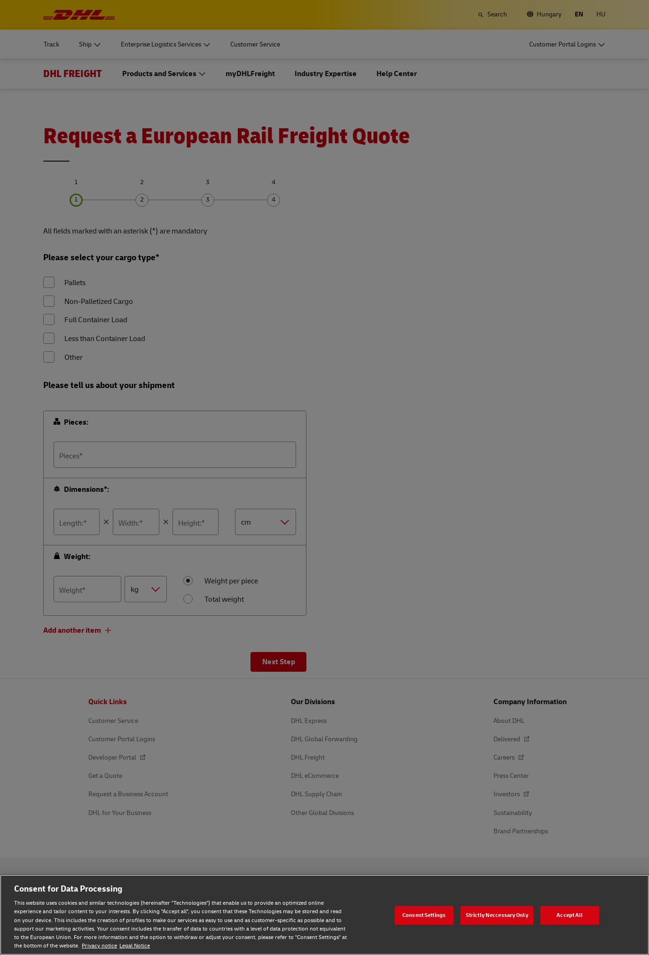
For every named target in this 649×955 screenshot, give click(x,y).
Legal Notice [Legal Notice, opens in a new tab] (134, 945)
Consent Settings (424, 914)
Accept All (569, 914)
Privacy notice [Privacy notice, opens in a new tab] (99, 945)
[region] (324, 915)
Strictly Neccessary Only (497, 914)
